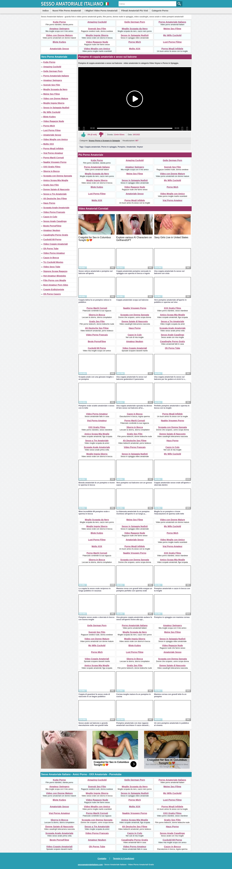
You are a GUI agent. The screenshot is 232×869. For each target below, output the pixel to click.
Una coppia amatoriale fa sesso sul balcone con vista (169, 272)
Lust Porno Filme (172, 42)
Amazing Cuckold (97, 22)
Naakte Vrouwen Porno (54, 162)
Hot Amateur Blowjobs (54, 276)
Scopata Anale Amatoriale (56, 207)
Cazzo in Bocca (51, 257)
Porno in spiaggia (109, 147)
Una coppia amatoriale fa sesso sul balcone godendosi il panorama (131, 378)
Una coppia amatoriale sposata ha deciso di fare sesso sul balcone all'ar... (134, 407)
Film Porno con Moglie (54, 280)
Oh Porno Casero (52, 294)
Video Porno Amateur (54, 253)
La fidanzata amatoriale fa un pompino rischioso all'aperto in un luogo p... (133, 512)
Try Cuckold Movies (53, 262)
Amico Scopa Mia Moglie (55, 180)
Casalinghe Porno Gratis (55, 235)
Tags (81, 147)
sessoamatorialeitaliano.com (90, 865)
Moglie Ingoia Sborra (97, 35)
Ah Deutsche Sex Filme (55, 198)
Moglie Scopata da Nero (135, 28)
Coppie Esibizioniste (53, 289)
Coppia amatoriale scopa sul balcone (132, 300)
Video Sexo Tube (51, 267)
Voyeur (140, 147)
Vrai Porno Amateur (53, 153)
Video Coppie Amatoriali (55, 244)
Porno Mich (134, 42)
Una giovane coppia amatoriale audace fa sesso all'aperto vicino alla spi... (134, 618)
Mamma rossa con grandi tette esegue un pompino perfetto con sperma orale (134, 589)
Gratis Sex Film (51, 185)
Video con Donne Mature (59, 35)
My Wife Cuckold (172, 35)
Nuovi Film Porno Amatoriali (66, 10)
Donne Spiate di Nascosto (56, 189)
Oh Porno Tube (50, 248)
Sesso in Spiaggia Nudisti (134, 35)
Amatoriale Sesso (59, 48)
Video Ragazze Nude (97, 42)
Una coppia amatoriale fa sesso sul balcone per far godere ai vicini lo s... (170, 378)
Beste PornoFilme (52, 226)
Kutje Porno (59, 22)
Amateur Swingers (59, 28)
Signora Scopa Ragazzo (55, 271)
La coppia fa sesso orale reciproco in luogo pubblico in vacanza (94, 589)
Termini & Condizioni (123, 858)
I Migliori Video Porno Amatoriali (101, 10)
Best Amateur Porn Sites (55, 285)
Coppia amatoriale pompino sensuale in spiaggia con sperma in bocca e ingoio (133, 272)
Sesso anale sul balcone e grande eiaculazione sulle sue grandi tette (93, 724)
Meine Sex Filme (172, 28)
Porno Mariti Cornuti (53, 157)
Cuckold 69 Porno (52, 239)
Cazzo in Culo (50, 217)
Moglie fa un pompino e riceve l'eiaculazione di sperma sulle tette (169, 512)
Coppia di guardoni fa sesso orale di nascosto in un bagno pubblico (94, 695)
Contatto (102, 858)
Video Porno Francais (54, 212)
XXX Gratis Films (51, 166)
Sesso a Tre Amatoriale (55, 194)
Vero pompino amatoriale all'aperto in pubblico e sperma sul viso (170, 301)
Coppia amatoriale (92, 147)
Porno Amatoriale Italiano (172, 22)
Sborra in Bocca (51, 171)
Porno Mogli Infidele (172, 48)
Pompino (121, 147)
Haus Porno (49, 203)
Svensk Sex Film (97, 28)
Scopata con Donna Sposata (57, 176)
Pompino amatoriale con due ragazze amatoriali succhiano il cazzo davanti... (133, 724)
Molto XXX (134, 48)
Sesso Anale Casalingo (55, 221)
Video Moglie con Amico (97, 48)
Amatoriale (131, 147)
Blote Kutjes (59, 42)
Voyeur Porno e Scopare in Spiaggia (104, 141)
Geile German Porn (134, 22)
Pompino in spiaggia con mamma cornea (171, 617)
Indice (46, 10)
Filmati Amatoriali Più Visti (134, 10)
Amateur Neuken (51, 230)
